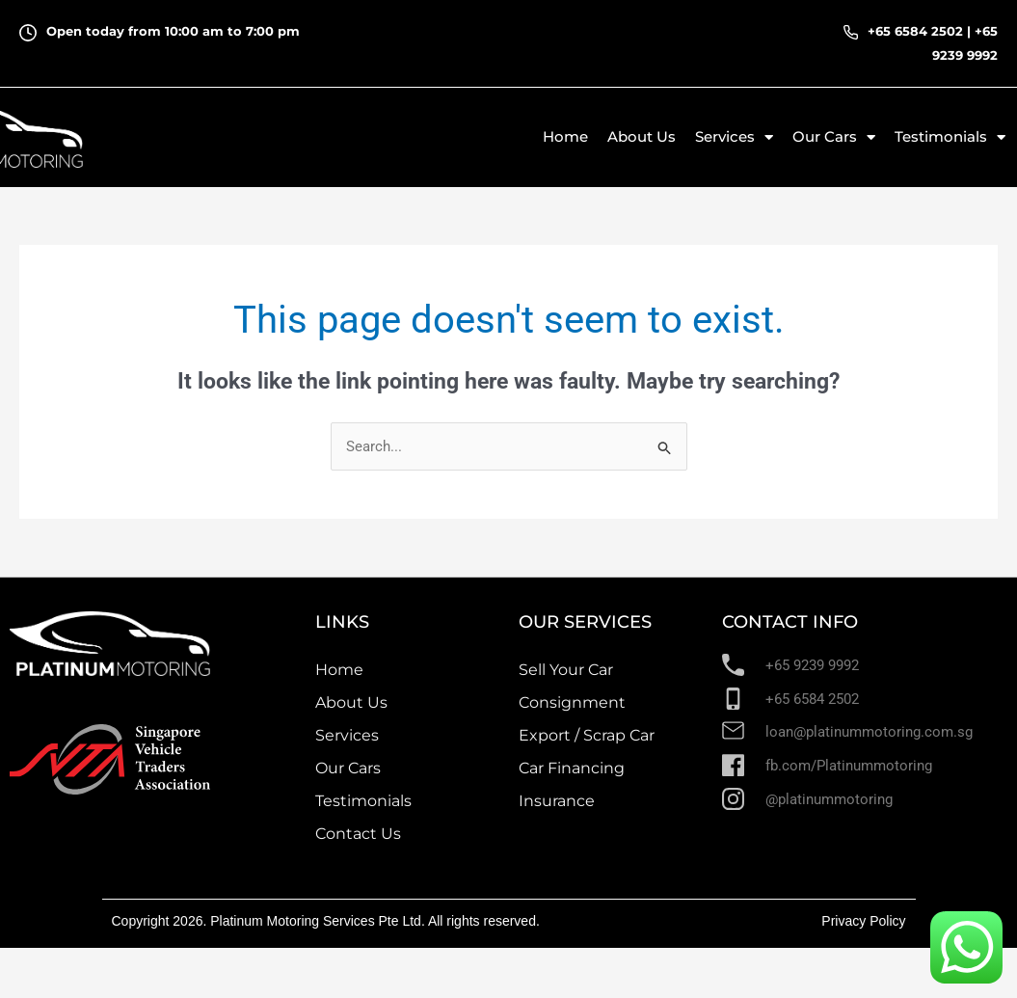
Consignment (572, 702)
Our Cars (833, 137)
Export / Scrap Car (587, 735)
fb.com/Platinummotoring (848, 765)
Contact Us (358, 833)
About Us (641, 136)
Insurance (557, 801)
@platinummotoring (829, 799)
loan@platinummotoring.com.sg (869, 732)
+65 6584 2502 (915, 31)
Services (734, 137)
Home (565, 136)
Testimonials (950, 137)
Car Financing (572, 768)
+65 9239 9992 (812, 665)
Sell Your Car (566, 670)
